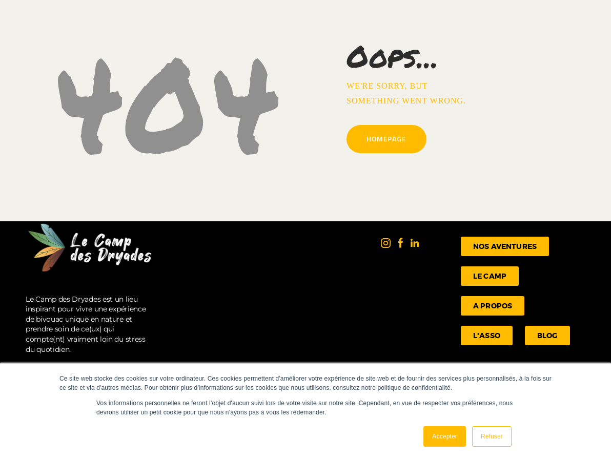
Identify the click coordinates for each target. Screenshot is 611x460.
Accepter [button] (444, 436)
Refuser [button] (492, 436)
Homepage (386, 138)
